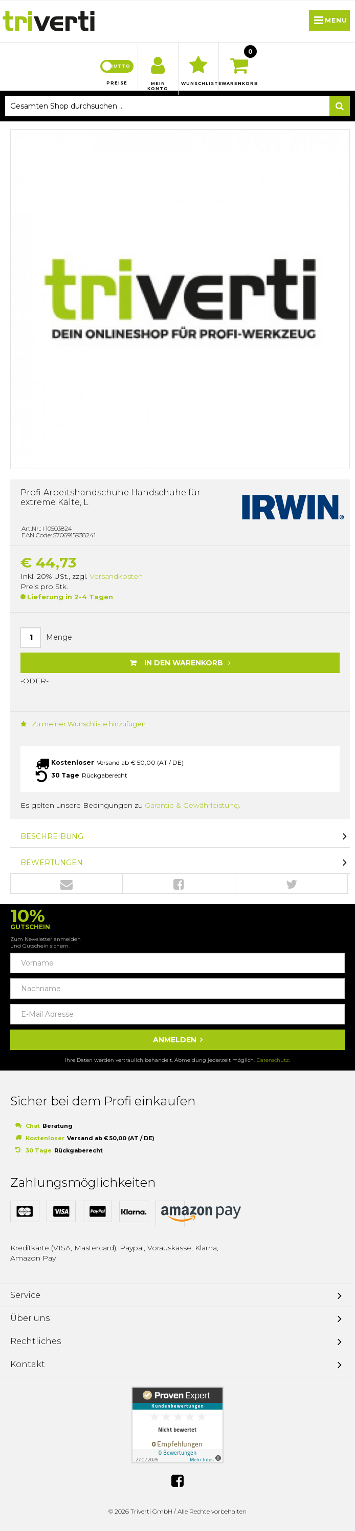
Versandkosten (116, 576)
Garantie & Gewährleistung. (192, 805)
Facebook (178, 884)
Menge (59, 637)
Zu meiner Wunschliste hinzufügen (83, 724)
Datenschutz (272, 1060)
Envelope (66, 884)
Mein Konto (157, 86)
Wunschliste (198, 83)
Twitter (291, 884)
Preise (116, 83)
